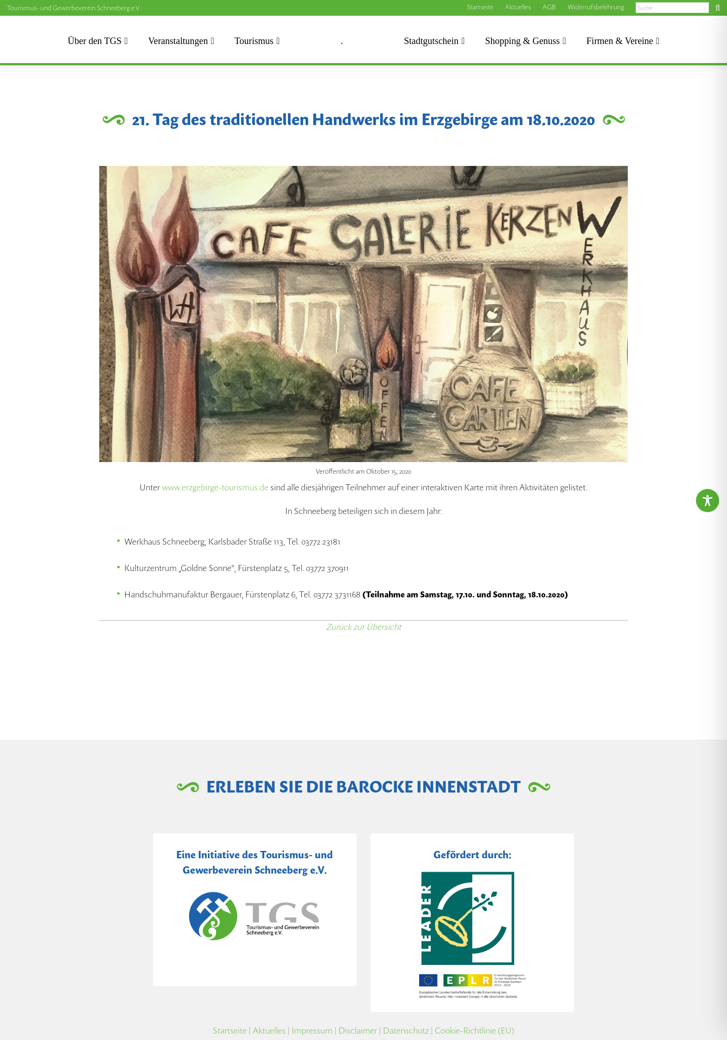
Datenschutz (406, 1030)
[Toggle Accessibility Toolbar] (707, 500)
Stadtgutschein (431, 41)
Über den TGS (94, 41)
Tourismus (254, 41)
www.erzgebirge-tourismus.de (215, 487)
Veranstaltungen (178, 41)
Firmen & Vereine (620, 41)
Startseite (480, 7)
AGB (549, 7)
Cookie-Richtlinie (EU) (474, 1030)
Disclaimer (357, 1030)
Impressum (312, 1030)
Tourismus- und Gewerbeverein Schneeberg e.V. (74, 8)
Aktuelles (518, 7)
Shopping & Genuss (522, 41)
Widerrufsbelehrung (596, 7)
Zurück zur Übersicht (363, 627)
